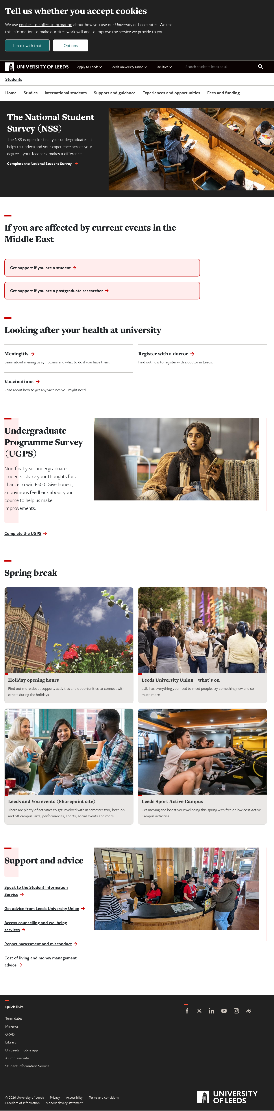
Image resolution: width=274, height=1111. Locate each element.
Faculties (164, 66)
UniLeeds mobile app (21, 1050)
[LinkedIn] (211, 1012)
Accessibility (74, 1097)
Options (71, 46)
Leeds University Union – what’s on (181, 680)
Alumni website (17, 1058)
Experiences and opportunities (171, 93)
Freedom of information (22, 1103)
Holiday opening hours (33, 680)
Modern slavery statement (64, 1103)
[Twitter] (199, 1012)
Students (13, 79)
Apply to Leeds (89, 66)
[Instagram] (236, 1012)
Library (10, 1042)
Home (11, 93)
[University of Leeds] (233, 1098)
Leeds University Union (129, 66)
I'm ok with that (27, 46)
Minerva (11, 1026)
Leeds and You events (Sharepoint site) (52, 802)
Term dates (13, 1018)
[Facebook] (187, 1012)
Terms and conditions (104, 1097)
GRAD (10, 1034)
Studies (31, 93)
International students (66, 93)
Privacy (55, 1097)
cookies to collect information (45, 25)
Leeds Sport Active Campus (172, 802)
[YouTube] (224, 1012)
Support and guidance (114, 93)
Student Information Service (27, 1066)
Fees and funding (223, 93)
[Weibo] (248, 1012)
